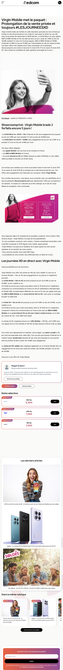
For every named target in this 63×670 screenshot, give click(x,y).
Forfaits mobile (9, 386)
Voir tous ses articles (13, 379)
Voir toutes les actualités (31, 630)
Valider (31, 661)
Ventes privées (26, 386)
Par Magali (5, 118)
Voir (55, 401)
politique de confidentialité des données (33, 667)
